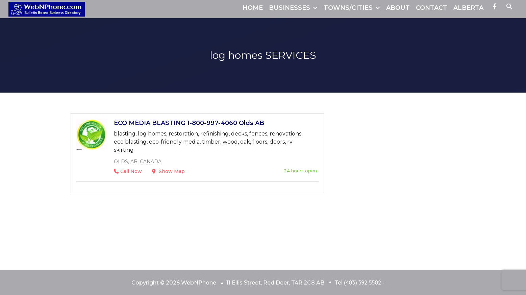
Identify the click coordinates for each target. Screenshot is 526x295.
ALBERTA (468, 7)
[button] (509, 7)
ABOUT (398, 7)
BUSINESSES (289, 7)
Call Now (128, 171)
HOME (253, 7)
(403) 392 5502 (362, 282)
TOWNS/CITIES (348, 7)
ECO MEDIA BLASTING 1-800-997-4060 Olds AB (189, 123)
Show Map (168, 171)
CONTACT (431, 7)
